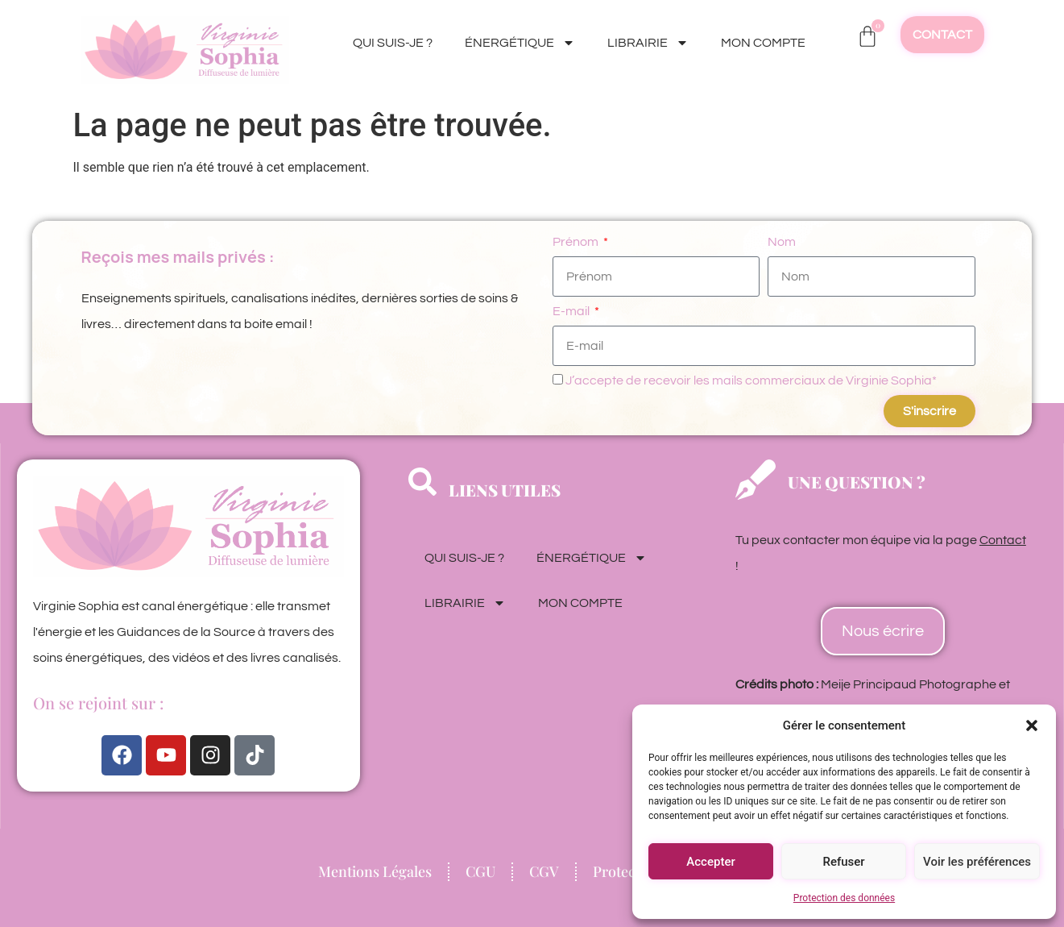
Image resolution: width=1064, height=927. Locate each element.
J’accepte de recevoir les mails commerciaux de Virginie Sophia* (751, 380)
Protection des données (844, 898)
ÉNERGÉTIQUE (520, 42)
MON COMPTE (763, 42)
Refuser (843, 861)
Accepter (710, 861)
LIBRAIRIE (648, 42)
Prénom (577, 241)
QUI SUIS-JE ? (393, 42)
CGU (480, 871)
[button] (1032, 725)
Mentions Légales (375, 871)
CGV (544, 871)
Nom (782, 241)
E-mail (572, 311)
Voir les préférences (977, 861)
